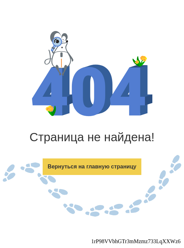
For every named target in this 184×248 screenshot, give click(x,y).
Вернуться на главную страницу (92, 166)
